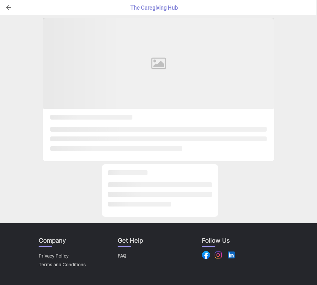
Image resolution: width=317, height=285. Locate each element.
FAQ (122, 256)
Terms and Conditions (62, 264)
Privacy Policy (53, 256)
